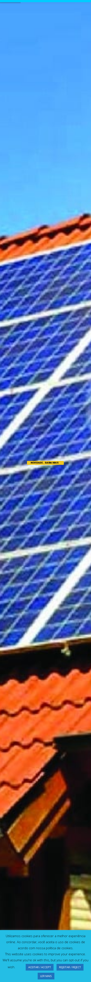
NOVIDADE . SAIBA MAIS (45, 462)
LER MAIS (46, 976)
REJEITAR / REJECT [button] (70, 967)
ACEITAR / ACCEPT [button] (39, 967)
